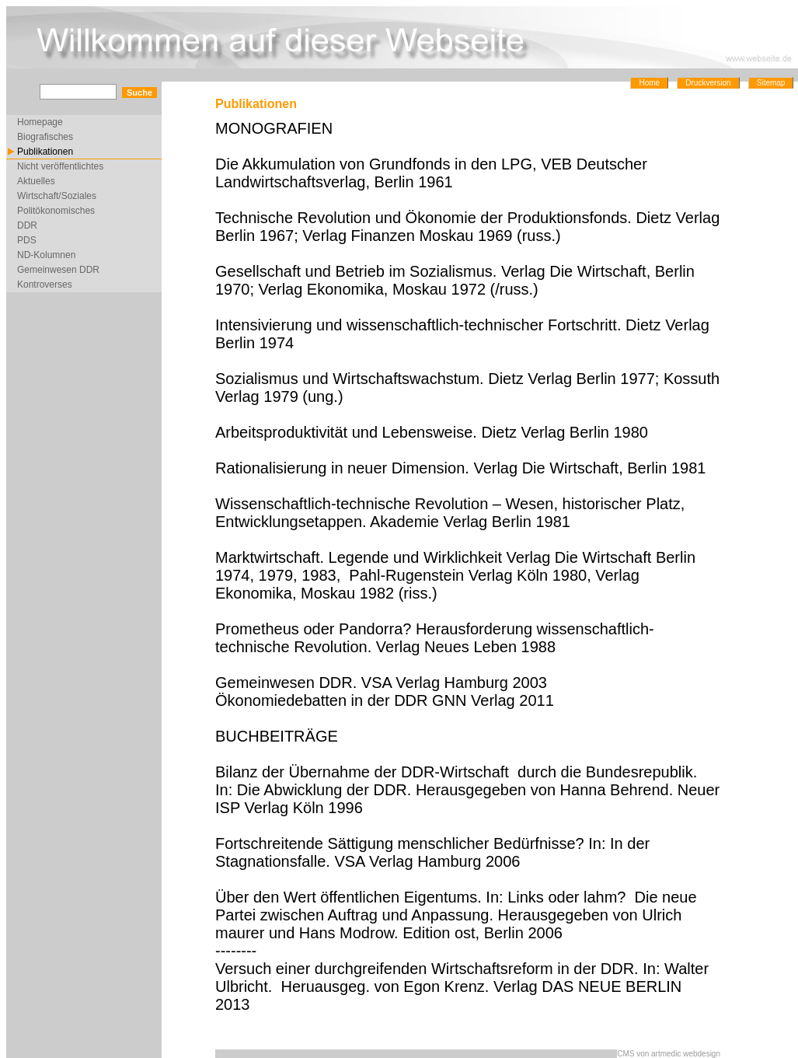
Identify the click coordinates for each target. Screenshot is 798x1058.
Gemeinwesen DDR (58, 269)
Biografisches (45, 136)
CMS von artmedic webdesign (668, 1053)
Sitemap (771, 83)
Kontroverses (44, 284)
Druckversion (707, 83)
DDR (27, 225)
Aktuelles (36, 181)
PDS (27, 240)
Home (649, 83)
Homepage (40, 122)
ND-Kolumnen (46, 255)
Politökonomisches (56, 210)
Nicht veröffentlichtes (60, 166)
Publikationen (45, 151)
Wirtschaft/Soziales (56, 195)
